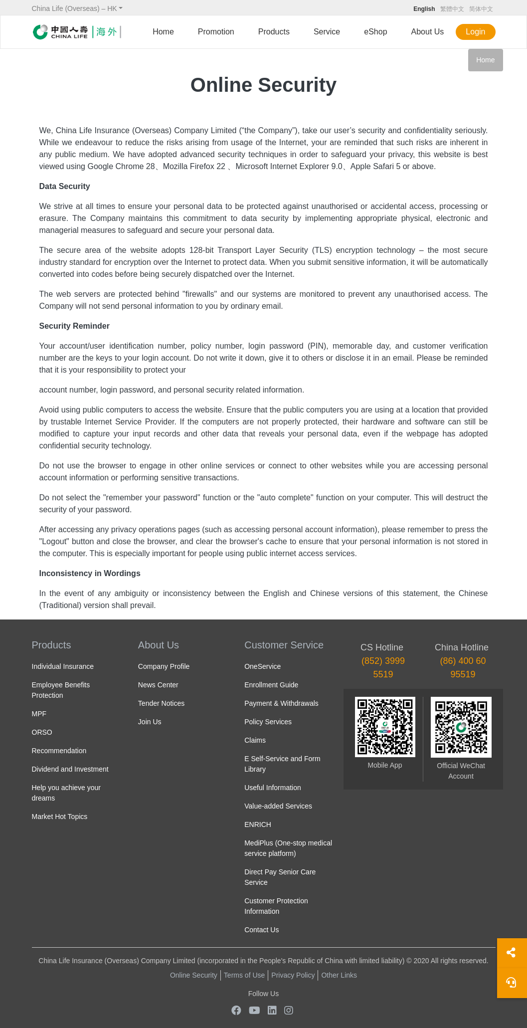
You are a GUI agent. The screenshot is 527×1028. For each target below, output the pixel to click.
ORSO (42, 732)
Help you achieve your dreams (66, 793)
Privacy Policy (293, 975)
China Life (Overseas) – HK (74, 8)
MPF (39, 714)
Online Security (193, 975)
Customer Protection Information (276, 906)
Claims (255, 740)
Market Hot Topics (60, 817)
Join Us (150, 722)
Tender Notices (161, 703)
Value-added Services (278, 806)
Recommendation (59, 751)
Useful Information (272, 788)
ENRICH (257, 824)
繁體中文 (452, 8)
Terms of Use (244, 975)
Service (327, 31)
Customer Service (284, 644)
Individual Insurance (63, 666)
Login (475, 31)
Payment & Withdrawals (281, 703)
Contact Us (261, 930)
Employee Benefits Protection (61, 690)
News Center (158, 685)
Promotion (216, 31)
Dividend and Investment (70, 769)
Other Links (339, 975)
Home (163, 31)
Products (274, 31)
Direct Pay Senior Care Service (280, 877)
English (424, 8)
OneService (262, 666)
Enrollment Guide (271, 685)
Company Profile (164, 666)
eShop (375, 31)
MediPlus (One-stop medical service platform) (288, 848)
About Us (427, 31)
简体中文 (481, 8)
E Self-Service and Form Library (282, 764)
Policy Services (268, 722)
